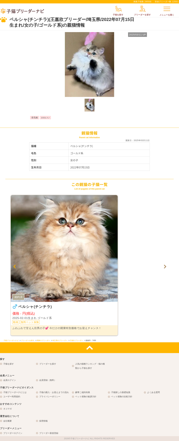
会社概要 (7, 421)
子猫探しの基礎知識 (120, 392)
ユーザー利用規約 (11, 396)
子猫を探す (8, 364)
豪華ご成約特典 (82, 392)
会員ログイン (9, 380)
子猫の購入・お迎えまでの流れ (54, 392)
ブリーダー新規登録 (48, 433)
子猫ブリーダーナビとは (15, 392)
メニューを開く (166, 11)
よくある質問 (153, 392)
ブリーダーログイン (12, 433)
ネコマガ (7, 409)
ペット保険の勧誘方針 (85, 396)
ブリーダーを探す (47, 364)
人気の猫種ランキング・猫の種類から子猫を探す (90, 366)
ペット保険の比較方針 (121, 396)
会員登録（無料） (47, 380)
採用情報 (43, 421)
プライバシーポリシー (49, 396)
